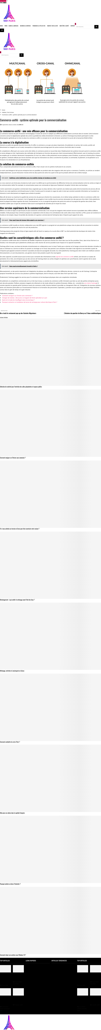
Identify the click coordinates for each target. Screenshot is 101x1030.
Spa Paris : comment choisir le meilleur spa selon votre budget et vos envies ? (5, 1001)
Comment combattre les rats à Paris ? (10, 742)
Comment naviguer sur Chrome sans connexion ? (17, 296)
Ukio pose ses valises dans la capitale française (12, 813)
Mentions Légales (30, 966)
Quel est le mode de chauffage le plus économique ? (18, 300)
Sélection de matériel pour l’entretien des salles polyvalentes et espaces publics (21, 387)
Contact (73, 26)
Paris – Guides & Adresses (11, 26)
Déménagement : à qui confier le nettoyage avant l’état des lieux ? (17, 600)
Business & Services (25, 26)
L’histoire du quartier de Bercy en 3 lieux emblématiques (82, 313)
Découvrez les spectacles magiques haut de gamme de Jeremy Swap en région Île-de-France (5, 978)
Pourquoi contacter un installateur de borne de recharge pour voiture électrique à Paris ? (29, 302)
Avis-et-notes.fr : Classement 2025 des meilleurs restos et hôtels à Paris (61, 967)
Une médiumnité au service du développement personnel (17, 977)
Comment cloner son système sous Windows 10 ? (13, 955)
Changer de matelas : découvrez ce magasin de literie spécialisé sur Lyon (24, 298)
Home (1, 26)
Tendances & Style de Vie (39, 26)
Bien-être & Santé (64, 26)
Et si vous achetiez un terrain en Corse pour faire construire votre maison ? (19, 529)
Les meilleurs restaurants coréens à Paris (62, 971)
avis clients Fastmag (90, 283)
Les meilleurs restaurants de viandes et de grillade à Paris (62, 985)
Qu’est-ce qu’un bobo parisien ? (60, 980)
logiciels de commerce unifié (64, 257)
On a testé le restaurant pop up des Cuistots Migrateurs (18, 313)
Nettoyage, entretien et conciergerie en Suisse (12, 671)
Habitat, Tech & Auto (52, 26)
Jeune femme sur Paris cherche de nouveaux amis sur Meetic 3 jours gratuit (62, 976)
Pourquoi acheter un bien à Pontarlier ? (10, 884)
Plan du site (29, 969)
